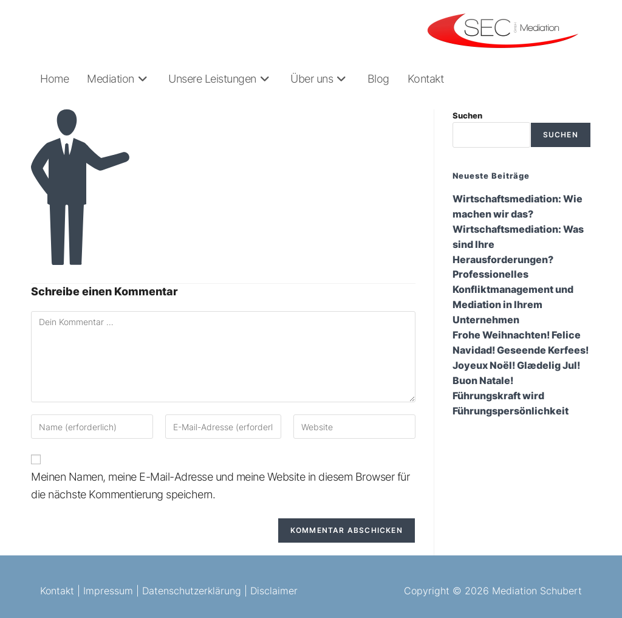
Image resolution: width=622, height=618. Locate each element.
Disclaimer (274, 591)
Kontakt (57, 591)
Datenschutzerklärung (191, 591)
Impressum (108, 591)
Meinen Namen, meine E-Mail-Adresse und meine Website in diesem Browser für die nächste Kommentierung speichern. (220, 485)
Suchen (467, 115)
